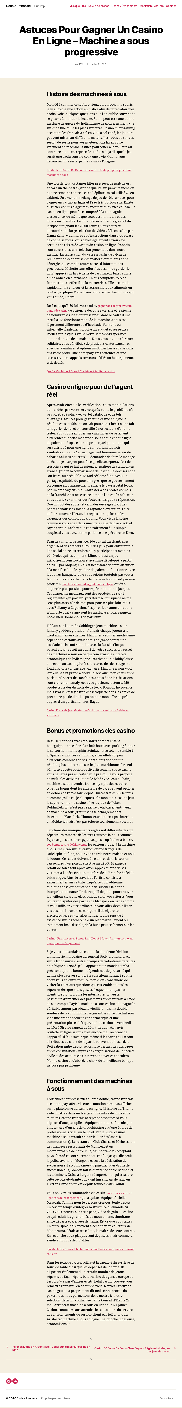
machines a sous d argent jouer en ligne (92, 584)
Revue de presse (98, 6)
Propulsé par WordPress (58, 1399)
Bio (84, 6)
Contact (171, 6)
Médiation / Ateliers (152, 6)
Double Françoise (20, 6)
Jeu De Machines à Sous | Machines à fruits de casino (87, 372)
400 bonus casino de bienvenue (70, 845)
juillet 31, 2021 (99, 64)
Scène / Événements (124, 6)
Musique (74, 6)
